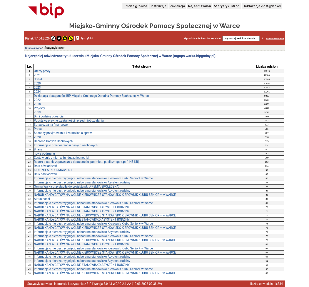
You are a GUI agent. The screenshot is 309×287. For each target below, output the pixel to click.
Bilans (38, 149)
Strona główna (135, 6)
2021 (37, 75)
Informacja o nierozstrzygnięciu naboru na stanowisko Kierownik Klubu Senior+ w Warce (93, 178)
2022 (37, 100)
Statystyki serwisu (39, 283)
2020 (37, 83)
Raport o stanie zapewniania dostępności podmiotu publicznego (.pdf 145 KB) (86, 161)
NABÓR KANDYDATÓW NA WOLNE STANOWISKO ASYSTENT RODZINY (82, 207)
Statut (38, 79)
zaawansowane (275, 38)
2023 (37, 87)
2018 (37, 104)
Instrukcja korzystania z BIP (72, 283)
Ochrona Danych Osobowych (53, 141)
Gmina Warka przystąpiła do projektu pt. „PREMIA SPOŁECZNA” (77, 186)
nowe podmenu (44, 153)
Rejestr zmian (199, 6)
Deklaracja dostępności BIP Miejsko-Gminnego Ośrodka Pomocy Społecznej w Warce (91, 95)
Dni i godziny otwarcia (48, 116)
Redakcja (177, 6)
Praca (38, 128)
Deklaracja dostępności (262, 6)
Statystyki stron (226, 6)
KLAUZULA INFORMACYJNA (53, 170)
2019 (37, 112)
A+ (83, 38)
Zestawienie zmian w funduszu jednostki (61, 157)
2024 (37, 91)
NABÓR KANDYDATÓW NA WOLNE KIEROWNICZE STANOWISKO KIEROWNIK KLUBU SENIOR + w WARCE (105, 194)
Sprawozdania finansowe (51, 124)
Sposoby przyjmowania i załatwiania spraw (63, 133)
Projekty (39, 108)
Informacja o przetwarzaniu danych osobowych (66, 145)
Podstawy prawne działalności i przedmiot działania (69, 120)
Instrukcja (158, 6)
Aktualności (42, 199)
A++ (90, 38)
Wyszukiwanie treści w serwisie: (202, 38)
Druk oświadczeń (45, 166)
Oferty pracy (42, 71)
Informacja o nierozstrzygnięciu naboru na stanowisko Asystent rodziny (82, 182)
